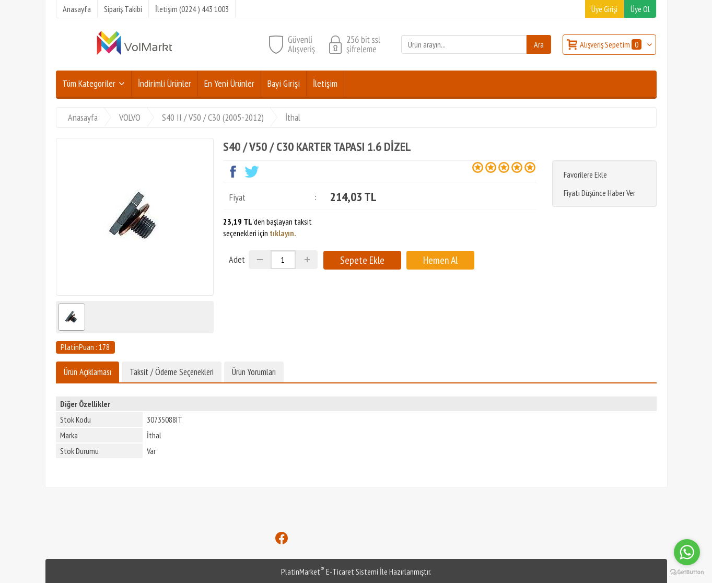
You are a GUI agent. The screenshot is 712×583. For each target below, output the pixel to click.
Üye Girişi (604, 9)
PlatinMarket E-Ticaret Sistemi (329, 571)
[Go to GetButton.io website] (687, 572)
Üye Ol (640, 9)
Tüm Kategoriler (88, 83)
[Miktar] (283, 259)
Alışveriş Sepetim (611, 44)
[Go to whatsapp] (687, 552)
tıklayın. (283, 233)
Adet (237, 259)
